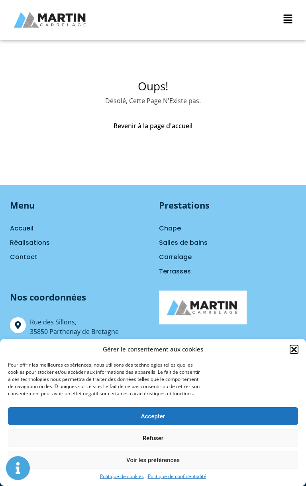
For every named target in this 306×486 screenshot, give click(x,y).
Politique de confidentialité (177, 476)
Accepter (153, 416)
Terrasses (175, 271)
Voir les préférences (153, 460)
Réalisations (30, 242)
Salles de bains (183, 242)
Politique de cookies (122, 476)
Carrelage (175, 257)
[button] (294, 349)
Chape (170, 228)
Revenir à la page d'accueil (153, 125)
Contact (23, 257)
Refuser (153, 438)
